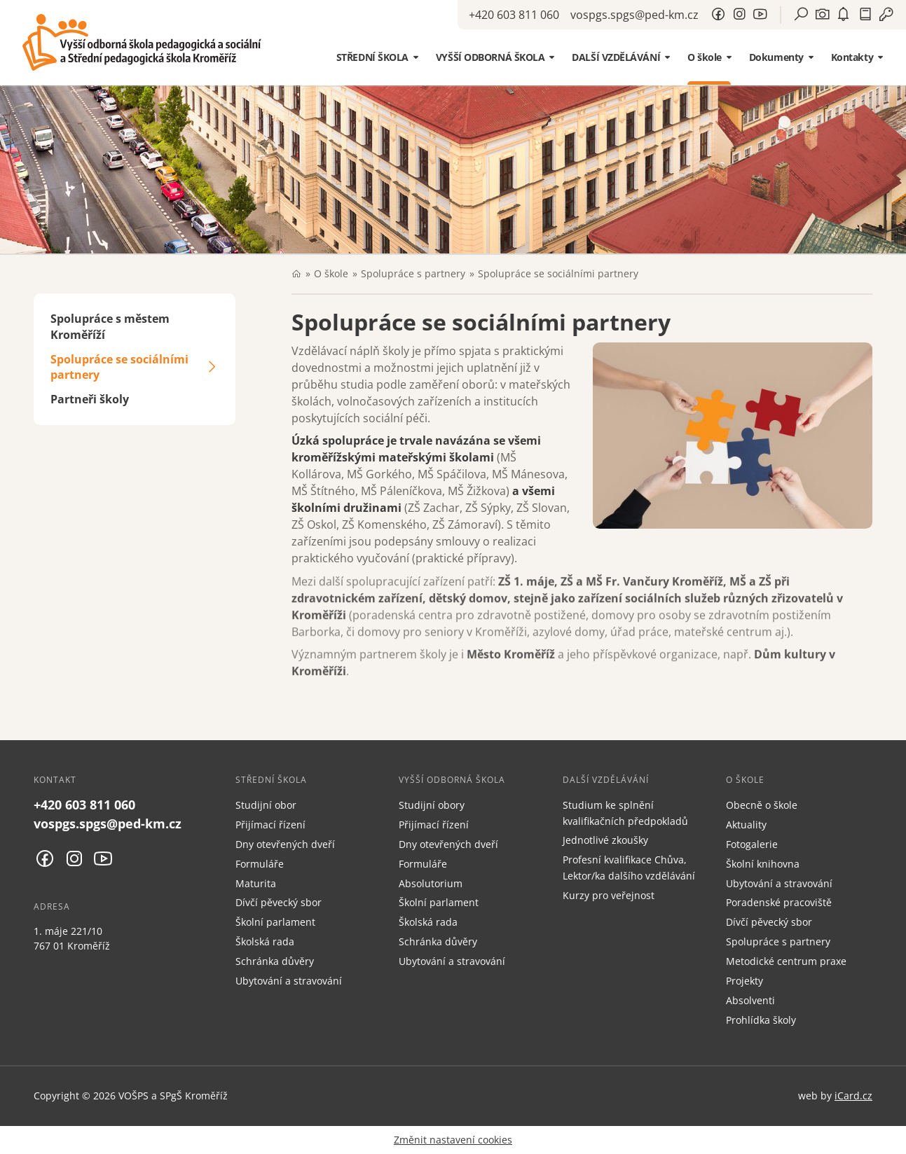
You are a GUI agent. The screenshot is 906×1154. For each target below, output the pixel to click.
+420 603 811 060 (514, 14)
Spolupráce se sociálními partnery (119, 367)
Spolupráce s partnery (413, 273)
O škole (331, 273)
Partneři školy (89, 399)
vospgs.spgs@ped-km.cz (634, 14)
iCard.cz (853, 1095)
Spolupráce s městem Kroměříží (110, 326)
